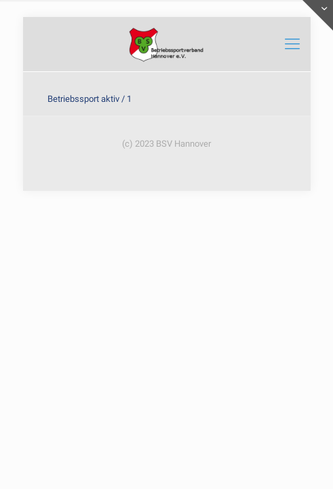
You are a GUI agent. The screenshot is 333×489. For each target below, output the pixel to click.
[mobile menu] (292, 44)
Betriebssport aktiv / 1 (89, 99)
